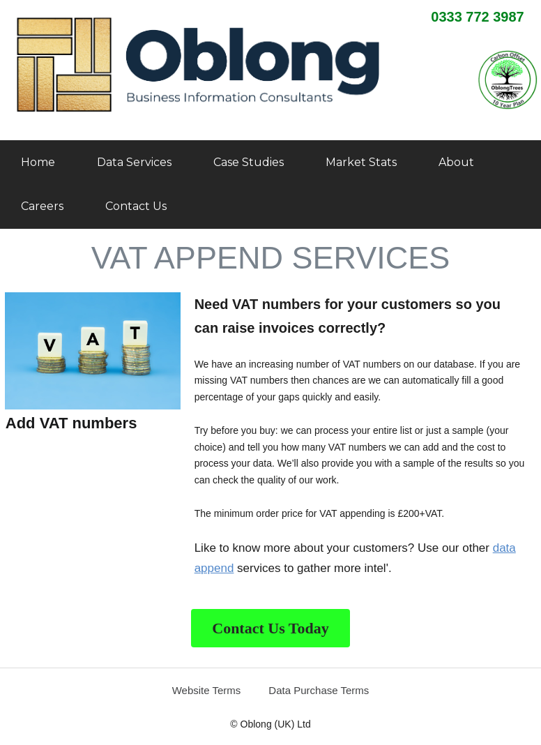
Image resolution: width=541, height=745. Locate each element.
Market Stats (361, 162)
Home (38, 162)
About (456, 162)
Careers (42, 206)
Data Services (134, 162)
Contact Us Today (270, 628)
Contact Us (136, 206)
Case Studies (248, 162)
